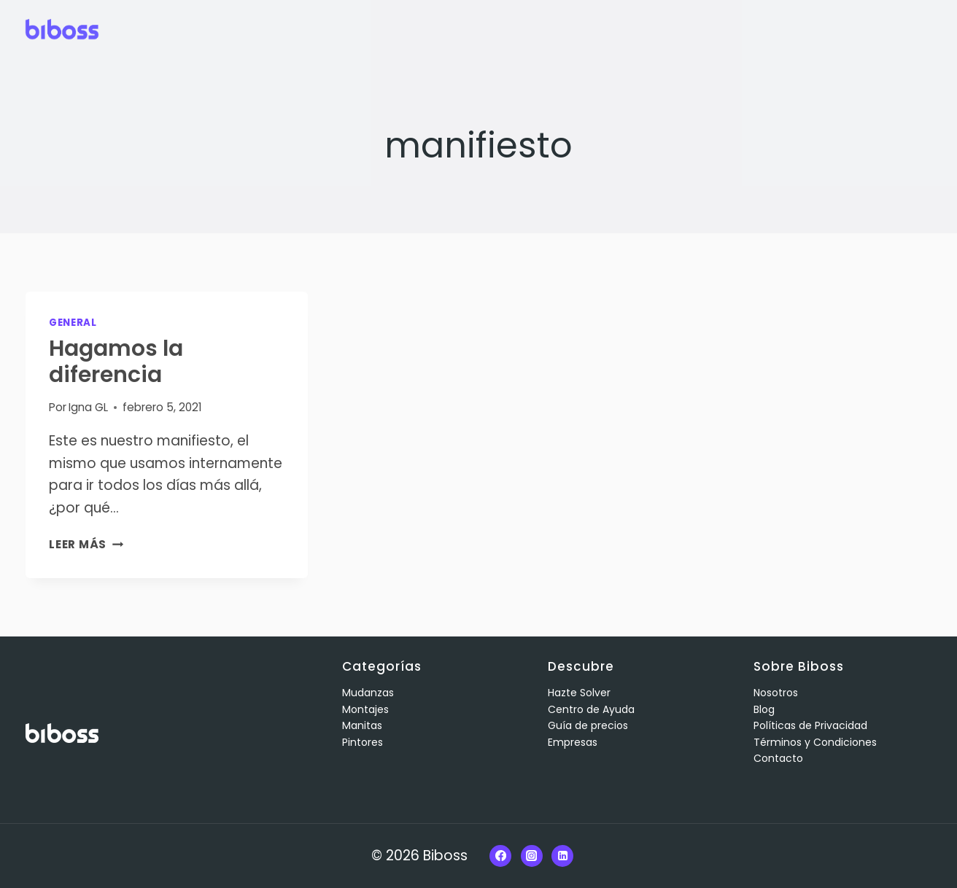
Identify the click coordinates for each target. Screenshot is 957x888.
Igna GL (88, 407)
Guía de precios (588, 725)
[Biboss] (62, 29)
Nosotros (775, 692)
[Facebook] (500, 856)
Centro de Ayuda (591, 709)
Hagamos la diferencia (116, 361)
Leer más (86, 544)
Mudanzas (368, 692)
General (73, 323)
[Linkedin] (562, 856)
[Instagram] (532, 856)
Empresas (572, 742)
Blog (764, 709)
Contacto (778, 758)
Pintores (362, 742)
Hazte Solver (579, 692)
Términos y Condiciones (815, 742)
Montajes (365, 709)
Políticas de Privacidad (810, 725)
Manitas (362, 725)
